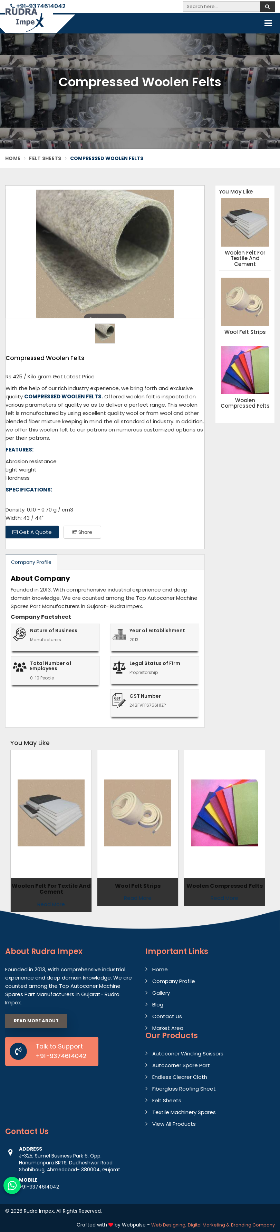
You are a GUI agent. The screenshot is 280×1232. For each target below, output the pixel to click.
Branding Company (253, 1225)
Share (82, 532)
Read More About (36, 1020)
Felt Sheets (45, 158)
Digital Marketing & (209, 1225)
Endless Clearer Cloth (179, 1077)
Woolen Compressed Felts (245, 403)
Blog (157, 1004)
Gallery (161, 992)
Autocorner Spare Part (181, 1065)
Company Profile (31, 562)
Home (12, 158)
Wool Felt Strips (245, 332)
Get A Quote (32, 532)
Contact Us (167, 1016)
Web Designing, (168, 1225)
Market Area (167, 1028)
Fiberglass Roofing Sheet (184, 1088)
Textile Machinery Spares (184, 1112)
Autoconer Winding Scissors (187, 1053)
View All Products (174, 1123)
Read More (138, 898)
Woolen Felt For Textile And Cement (245, 258)
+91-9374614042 (38, 6)
